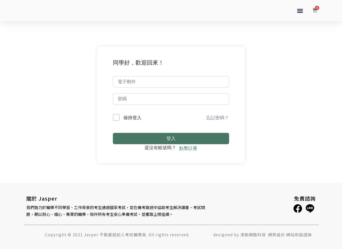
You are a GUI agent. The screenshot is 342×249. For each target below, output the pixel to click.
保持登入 (132, 117)
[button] (300, 10)
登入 (171, 138)
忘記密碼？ (217, 117)
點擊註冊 (188, 148)
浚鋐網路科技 (253, 234)
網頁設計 (276, 234)
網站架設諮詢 (299, 234)
